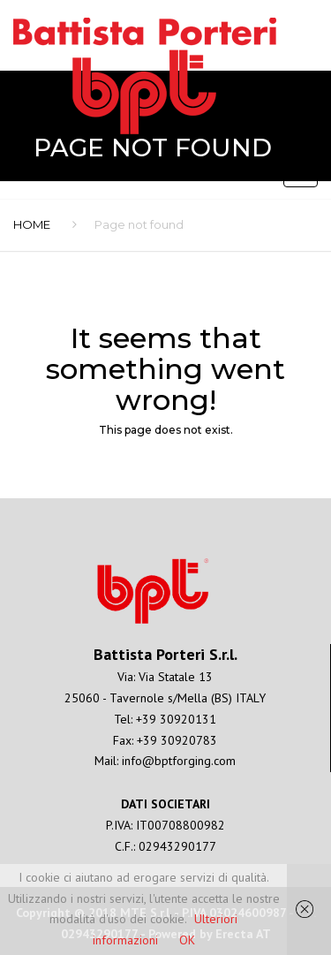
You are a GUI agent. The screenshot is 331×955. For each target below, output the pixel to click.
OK (187, 940)
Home (31, 224)
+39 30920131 (176, 719)
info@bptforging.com (179, 761)
